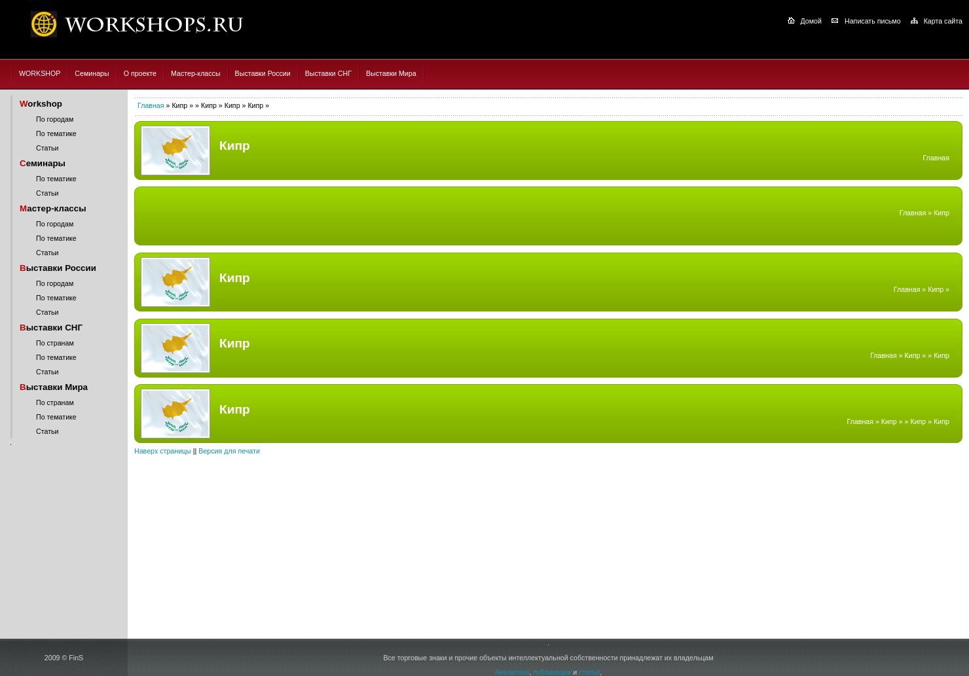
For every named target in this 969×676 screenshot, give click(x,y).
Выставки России (263, 73)
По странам (55, 343)
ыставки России (58, 268)
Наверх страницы (162, 451)
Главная (150, 105)
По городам (54, 119)
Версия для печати (229, 451)
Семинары (92, 73)
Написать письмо (873, 21)
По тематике (56, 133)
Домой (811, 21)
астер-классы (53, 208)
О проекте (140, 73)
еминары (42, 163)
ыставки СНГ (51, 327)
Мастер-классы (196, 73)
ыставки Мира (54, 387)
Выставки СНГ (328, 73)
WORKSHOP (39, 73)
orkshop (41, 104)
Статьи (47, 148)
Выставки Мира (391, 73)
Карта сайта (943, 21)
